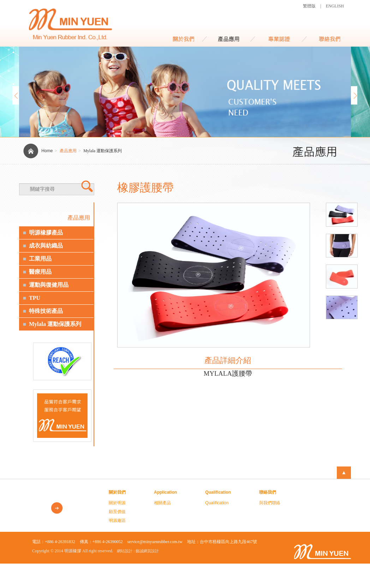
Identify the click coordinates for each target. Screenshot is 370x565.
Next (353, 95)
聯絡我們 (267, 493)
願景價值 (117, 513)
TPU (34, 298)
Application (165, 493)
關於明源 (117, 504)
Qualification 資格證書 (281, 39)
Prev (15, 95)
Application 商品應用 (231, 39)
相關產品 (162, 504)
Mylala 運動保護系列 (55, 324)
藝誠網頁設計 (147, 552)
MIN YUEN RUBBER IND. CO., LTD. (70, 25)
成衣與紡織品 (46, 246)
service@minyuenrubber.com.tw (155, 543)
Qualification (218, 493)
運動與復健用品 (48, 285)
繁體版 (309, 6)
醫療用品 (40, 272)
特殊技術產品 (46, 311)
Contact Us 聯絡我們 (328, 39)
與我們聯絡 (269, 504)
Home (38, 150)
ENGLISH (335, 6)
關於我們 (117, 493)
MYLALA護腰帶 (228, 373)
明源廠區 (117, 521)
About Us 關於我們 (190, 39)
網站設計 (124, 552)
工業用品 (40, 259)
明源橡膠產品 (46, 233)
